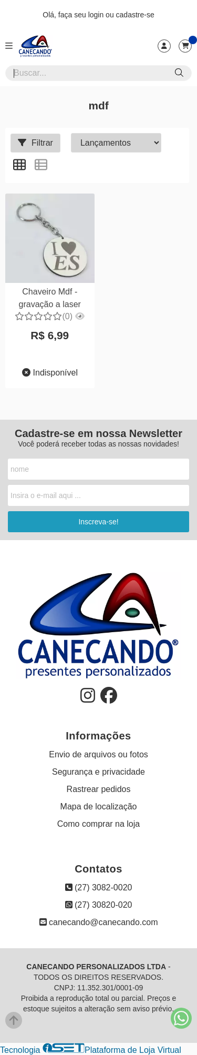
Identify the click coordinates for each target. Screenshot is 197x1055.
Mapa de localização (98, 806)
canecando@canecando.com (98, 922)
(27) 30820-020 (98, 904)
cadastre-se (135, 15)
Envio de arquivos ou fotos (98, 754)
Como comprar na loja (98, 823)
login (97, 15)
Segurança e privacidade (98, 771)
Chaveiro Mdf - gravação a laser (50, 298)
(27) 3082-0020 (98, 887)
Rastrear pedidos (99, 789)
